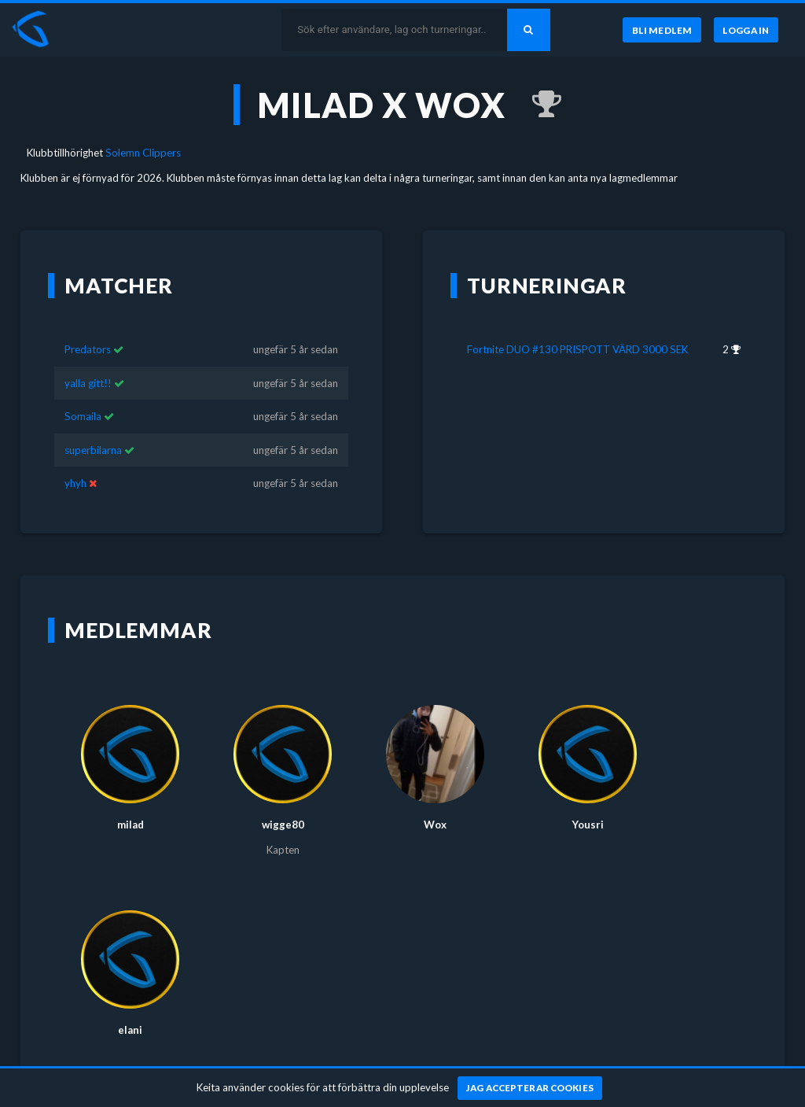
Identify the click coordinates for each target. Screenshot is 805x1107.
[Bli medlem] (661, 29)
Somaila (82, 393)
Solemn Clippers (143, 152)
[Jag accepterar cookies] (530, 1088)
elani (130, 1006)
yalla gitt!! (88, 360)
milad (130, 801)
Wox (435, 801)
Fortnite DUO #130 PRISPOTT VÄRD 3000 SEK (577, 326)
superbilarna (93, 427)
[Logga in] (746, 29)
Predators (87, 326)
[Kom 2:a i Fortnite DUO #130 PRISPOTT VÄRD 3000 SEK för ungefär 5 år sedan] (538, 104)
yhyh (75, 460)
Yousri (588, 801)
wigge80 (283, 801)
